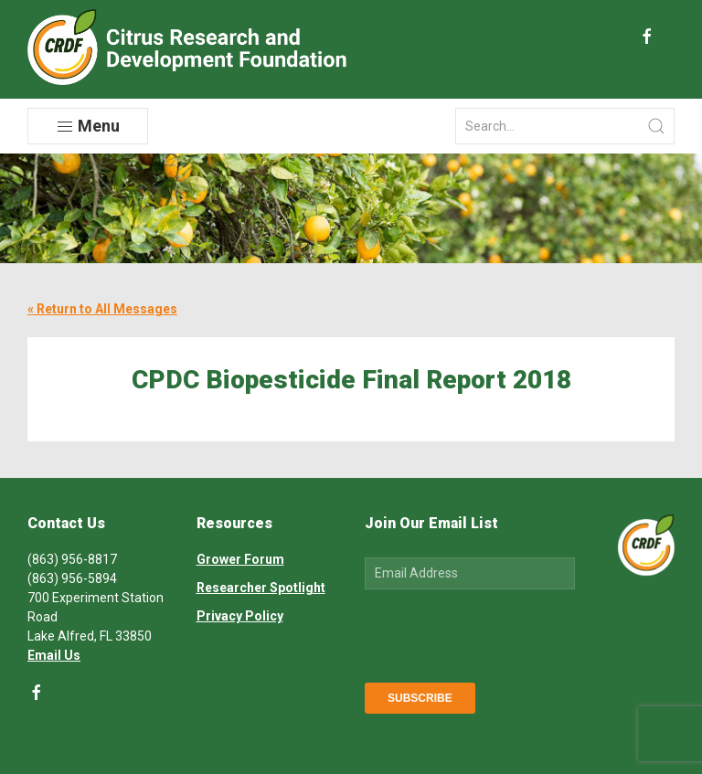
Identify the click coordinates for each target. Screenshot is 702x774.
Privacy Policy (240, 616)
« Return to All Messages (102, 309)
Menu (88, 126)
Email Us (53, 655)
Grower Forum (240, 559)
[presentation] (504, 632)
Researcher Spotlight (261, 587)
